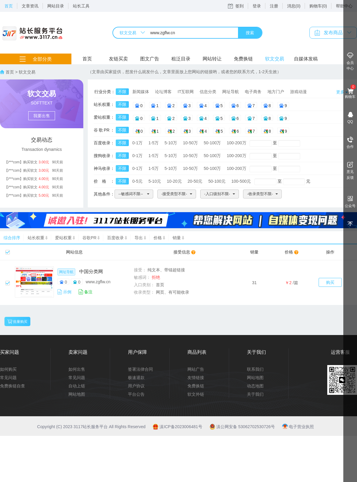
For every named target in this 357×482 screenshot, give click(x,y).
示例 (67, 291)
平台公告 (136, 394)
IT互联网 (186, 91)
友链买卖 (118, 58)
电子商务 (253, 91)
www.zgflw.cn (98, 281)
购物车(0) (318, 6)
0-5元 (137, 181)
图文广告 (149, 58)
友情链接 (195, 377)
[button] (134, 194)
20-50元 (195, 181)
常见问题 (8, 377)
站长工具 (81, 6)
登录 (257, 6)
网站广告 (195, 369)
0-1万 (137, 142)
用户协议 (136, 386)
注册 (274, 6)
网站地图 (76, 394)
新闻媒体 (140, 91)
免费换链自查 (12, 386)
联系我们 (255, 369)
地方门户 (275, 91)
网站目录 (55, 6)
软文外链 (195, 394)
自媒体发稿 (306, 58)
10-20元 (174, 181)
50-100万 (212, 142)
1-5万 (153, 142)
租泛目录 (180, 58)
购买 (330, 282)
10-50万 (190, 142)
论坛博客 (163, 91)
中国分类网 (91, 271)
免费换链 (243, 58)
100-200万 (236, 142)
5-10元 (154, 181)
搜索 (250, 32)
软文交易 (274, 58)
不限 (122, 91)
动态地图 (255, 386)
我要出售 (41, 115)
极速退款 (136, 377)
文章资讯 (30, 6)
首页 (8, 6)
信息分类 (208, 91)
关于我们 (255, 394)
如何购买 (8, 369)
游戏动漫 (298, 91)
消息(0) (293, 6)
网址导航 (230, 91)
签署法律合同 (140, 369)
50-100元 (217, 181)
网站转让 (212, 58)
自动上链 (76, 386)
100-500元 (241, 181)
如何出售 (76, 369)
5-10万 (171, 142)
